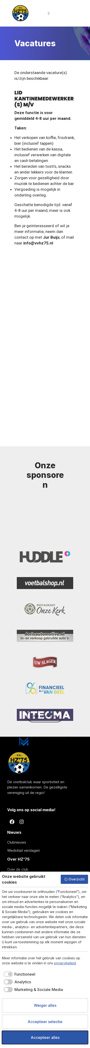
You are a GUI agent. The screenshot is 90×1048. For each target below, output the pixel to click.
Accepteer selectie (45, 1021)
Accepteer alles (45, 1037)
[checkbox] (18, 974)
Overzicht (74, 879)
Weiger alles (45, 1005)
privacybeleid (65, 963)
